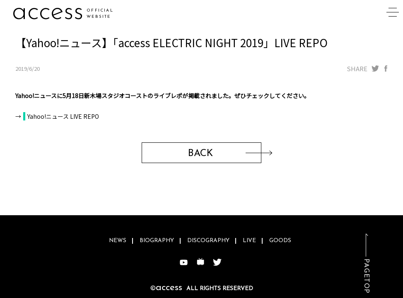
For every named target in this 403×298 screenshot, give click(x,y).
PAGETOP (366, 276)
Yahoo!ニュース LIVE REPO (63, 116)
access (48, 12)
